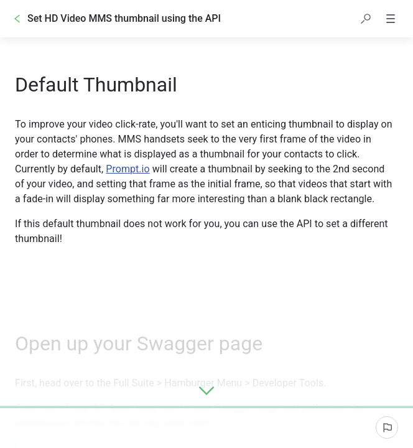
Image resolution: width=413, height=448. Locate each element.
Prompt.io (127, 169)
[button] (365, 18)
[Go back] (17, 18)
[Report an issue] (387, 427)
